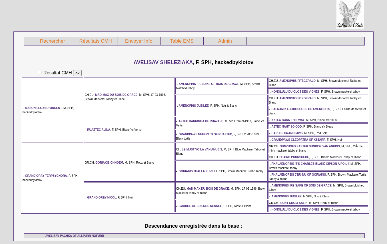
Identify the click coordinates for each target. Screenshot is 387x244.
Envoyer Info (138, 41)
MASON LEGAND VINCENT (43, 108)
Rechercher (52, 41)
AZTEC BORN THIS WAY (287, 120)
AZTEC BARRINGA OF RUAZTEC (201, 121)
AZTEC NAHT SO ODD (286, 126)
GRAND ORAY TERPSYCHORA (46, 175)
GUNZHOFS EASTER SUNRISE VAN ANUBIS (310, 146)
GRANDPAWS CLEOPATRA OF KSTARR (298, 139)
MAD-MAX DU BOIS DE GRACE (116, 94)
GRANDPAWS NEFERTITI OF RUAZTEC (205, 134)
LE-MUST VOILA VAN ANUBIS (202, 149)
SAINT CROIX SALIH (293, 203)
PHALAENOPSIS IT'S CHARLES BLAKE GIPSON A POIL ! (310, 163)
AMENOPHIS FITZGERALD (297, 80)
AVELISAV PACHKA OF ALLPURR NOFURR (74, 235)
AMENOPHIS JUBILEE (194, 105)
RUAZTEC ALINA (98, 129)
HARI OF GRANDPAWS (286, 133)
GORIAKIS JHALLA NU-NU (196, 171)
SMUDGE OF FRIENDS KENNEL (200, 206)
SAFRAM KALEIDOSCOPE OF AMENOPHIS (300, 109)
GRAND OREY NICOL (101, 197)
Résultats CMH (95, 41)
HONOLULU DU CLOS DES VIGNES (295, 91)
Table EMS (182, 41)
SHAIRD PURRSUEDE (294, 157)
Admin (225, 41)
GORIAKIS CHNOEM (109, 162)
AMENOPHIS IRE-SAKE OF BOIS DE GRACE (209, 84)
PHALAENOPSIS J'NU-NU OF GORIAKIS (298, 174)
